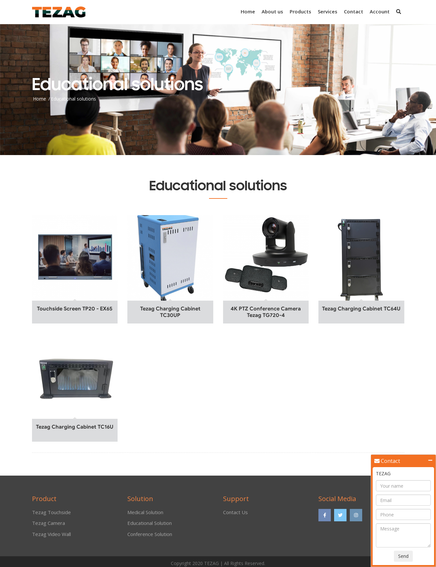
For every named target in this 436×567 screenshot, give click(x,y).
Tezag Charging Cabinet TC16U (74, 427)
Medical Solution (145, 514)
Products (300, 11)
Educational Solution (149, 525)
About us (272, 11)
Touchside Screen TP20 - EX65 (74, 309)
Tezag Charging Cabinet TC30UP (170, 312)
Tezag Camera (48, 525)
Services (327, 11)
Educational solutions (73, 98)
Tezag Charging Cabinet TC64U (361, 309)
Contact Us (235, 514)
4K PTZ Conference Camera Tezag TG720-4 (266, 312)
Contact (353, 11)
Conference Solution (149, 536)
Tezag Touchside (51, 514)
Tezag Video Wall (51, 536)
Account (380, 11)
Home (248, 11)
